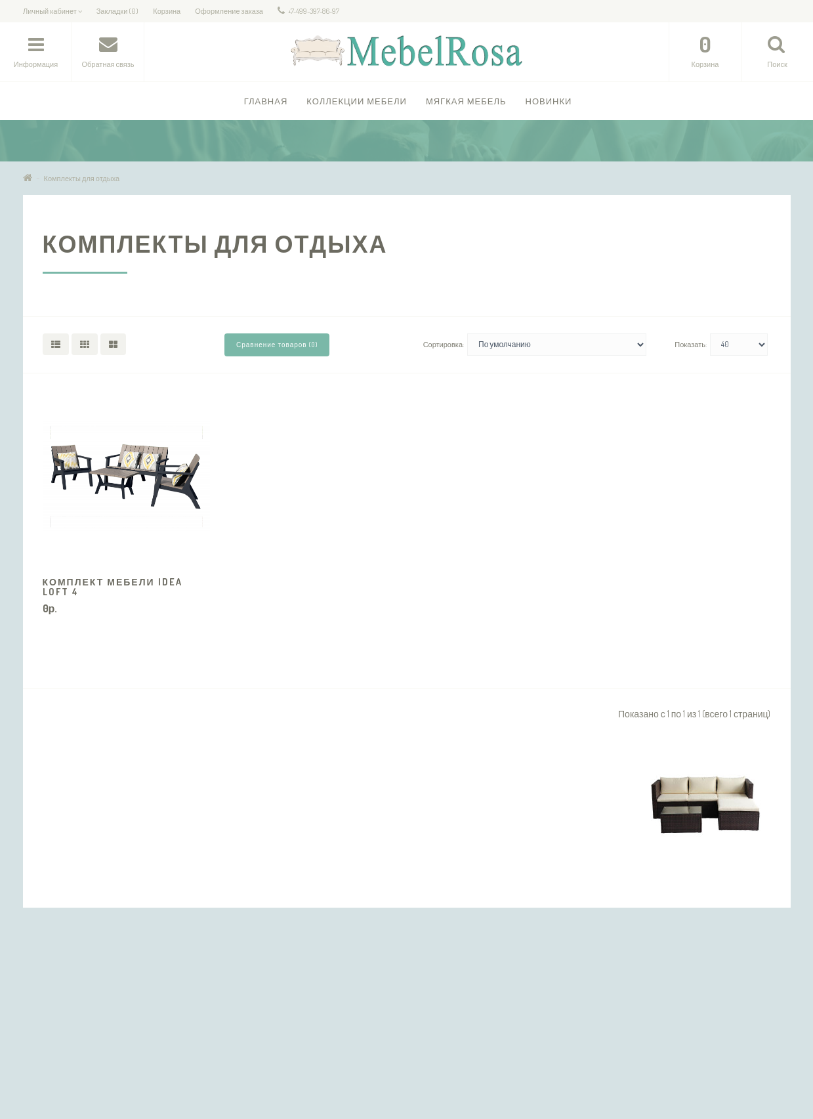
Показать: (691, 344)
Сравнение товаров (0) (277, 344)
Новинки (549, 101)
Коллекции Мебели (356, 101)
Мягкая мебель (466, 101)
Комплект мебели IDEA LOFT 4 (112, 586)
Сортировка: (443, 344)
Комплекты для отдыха (82, 178)
